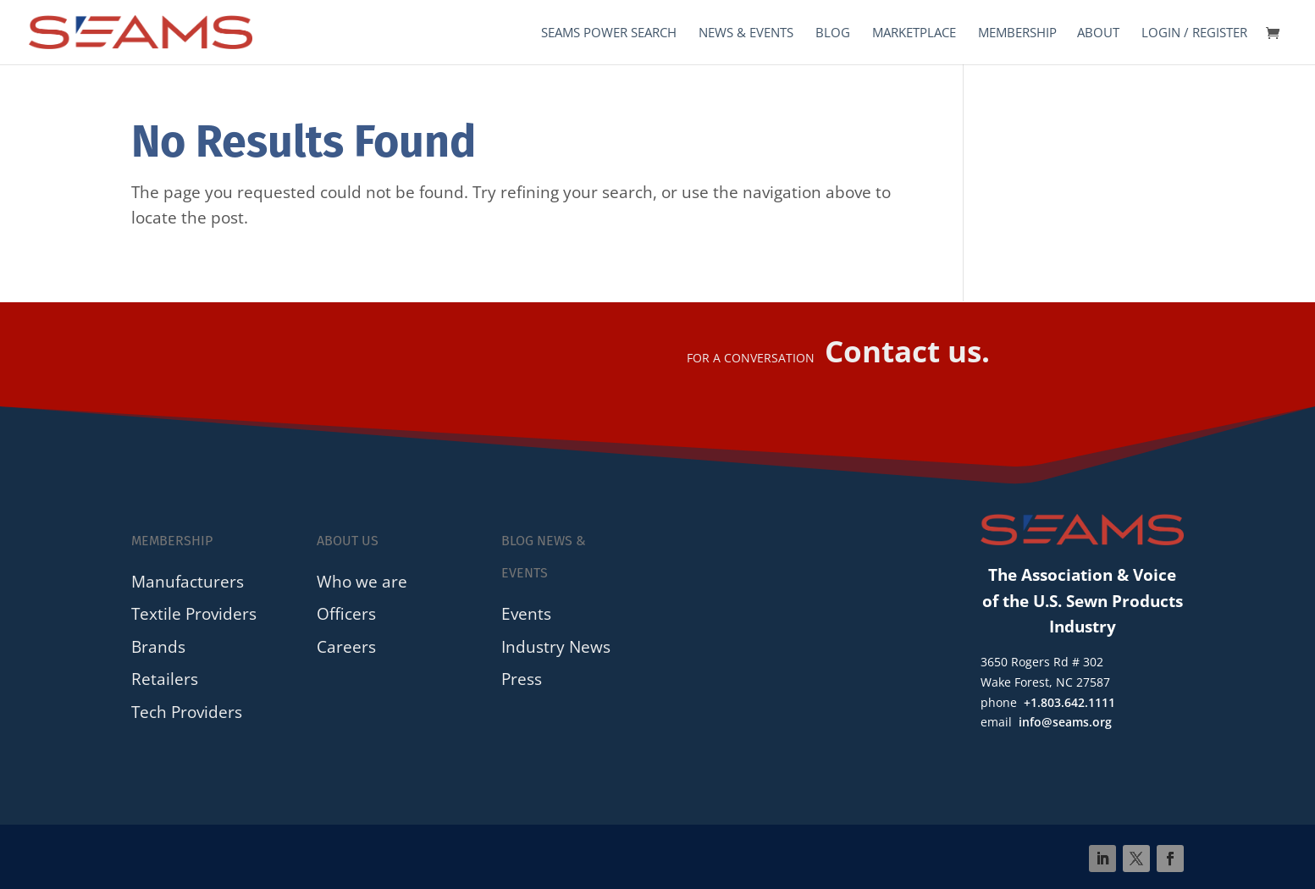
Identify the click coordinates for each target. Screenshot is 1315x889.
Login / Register (1194, 33)
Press (521, 678)
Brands (158, 646)
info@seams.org (1065, 722)
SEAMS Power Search (609, 33)
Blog (832, 33)
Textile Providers (194, 613)
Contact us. (907, 351)
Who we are (362, 581)
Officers (346, 613)
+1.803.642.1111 (1069, 702)
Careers (346, 646)
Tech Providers (186, 711)
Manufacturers (187, 581)
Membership (1017, 33)
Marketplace (914, 33)
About (1098, 33)
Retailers (164, 678)
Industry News (556, 646)
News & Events (746, 33)
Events (526, 613)
